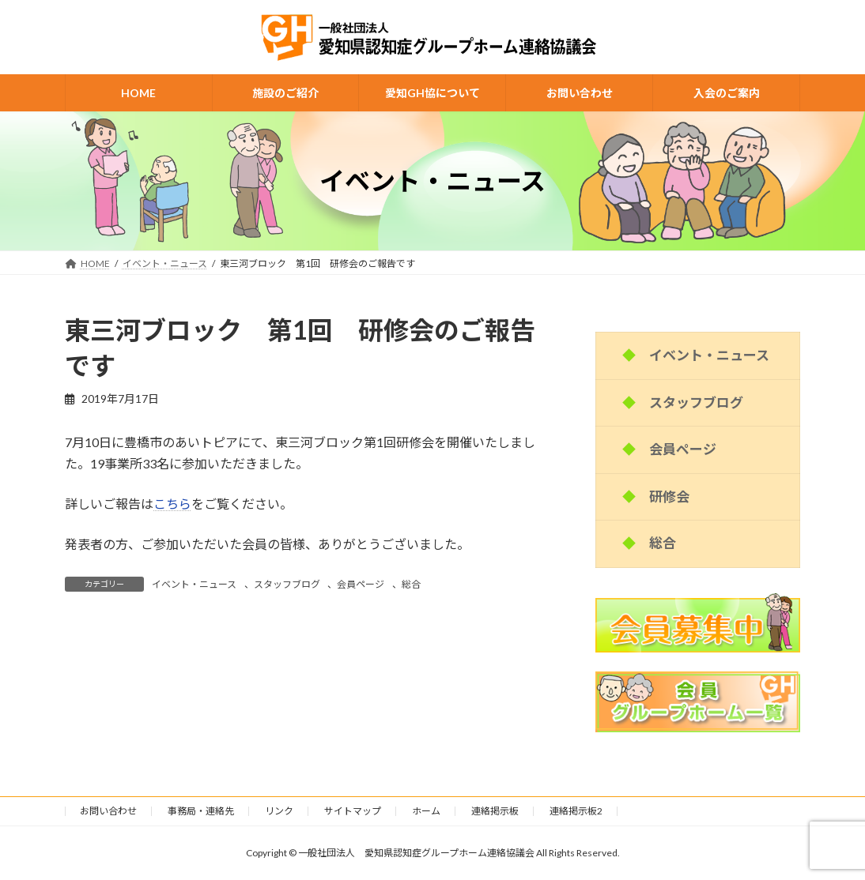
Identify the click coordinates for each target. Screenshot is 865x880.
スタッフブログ (287, 584)
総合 (411, 584)
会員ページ (360, 584)
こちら (172, 503)
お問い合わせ (108, 811)
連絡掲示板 (495, 811)
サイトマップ (352, 811)
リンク (279, 811)
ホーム (426, 811)
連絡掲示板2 (576, 811)
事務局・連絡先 (201, 811)
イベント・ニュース (194, 584)
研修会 (669, 496)
